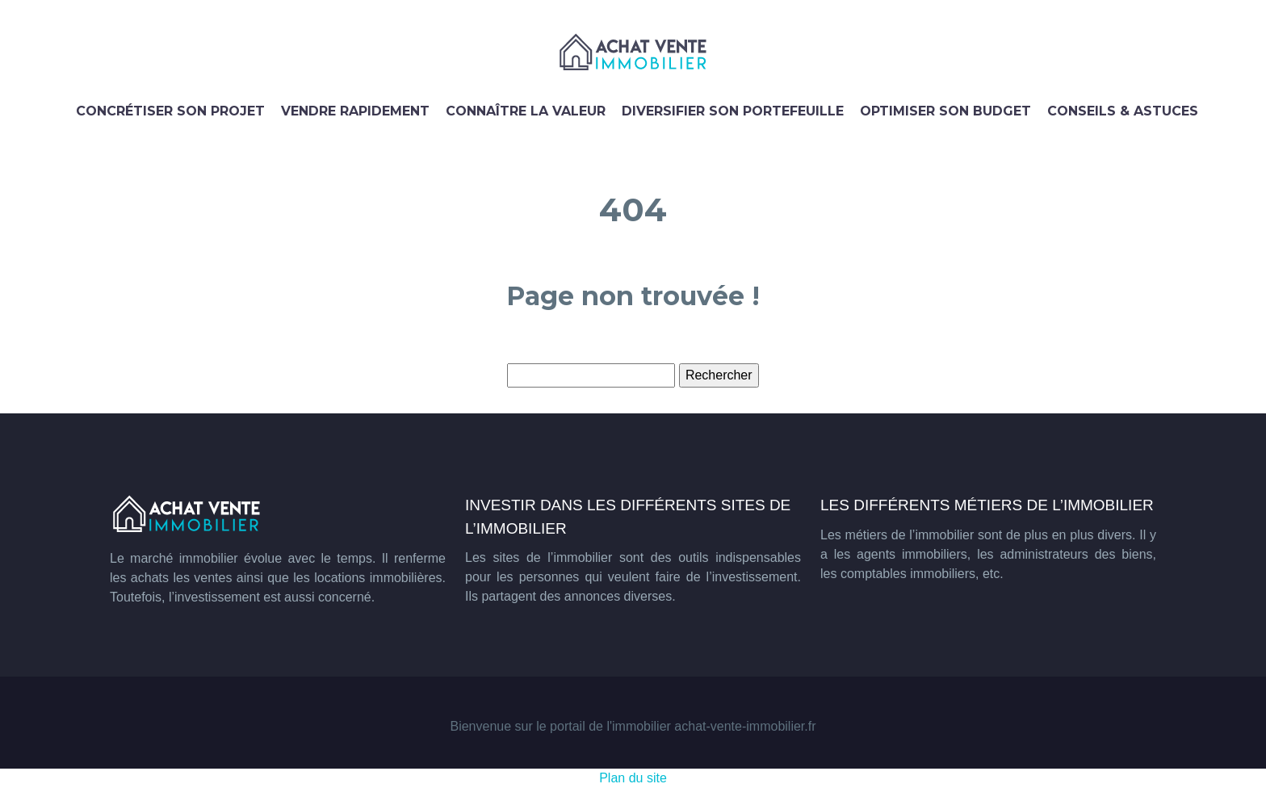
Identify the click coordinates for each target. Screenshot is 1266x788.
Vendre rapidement (355, 111)
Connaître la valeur (526, 111)
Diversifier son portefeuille (733, 111)
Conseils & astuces (1122, 111)
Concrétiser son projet (170, 111)
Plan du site (633, 778)
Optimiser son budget (945, 111)
